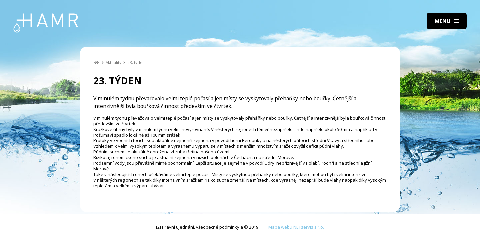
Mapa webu (280, 227)
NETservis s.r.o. (308, 227)
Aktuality (113, 62)
